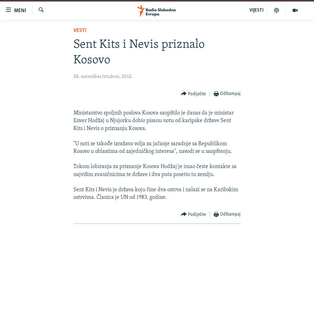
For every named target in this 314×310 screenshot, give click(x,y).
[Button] (193, 94)
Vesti (79, 30)
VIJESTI (256, 10)
